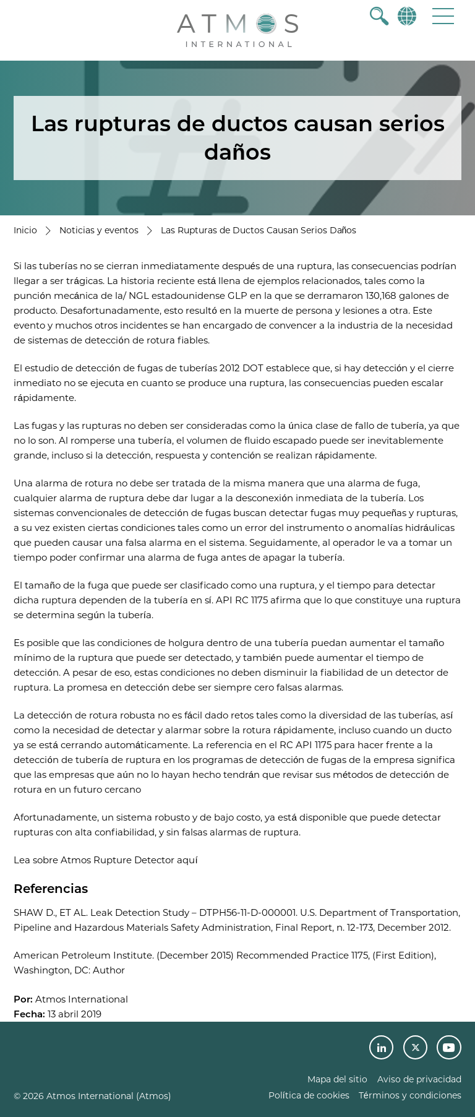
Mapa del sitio (337, 1079)
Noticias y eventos (99, 230)
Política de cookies (308, 1095)
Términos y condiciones (410, 1095)
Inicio (25, 230)
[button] (443, 15)
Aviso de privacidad (419, 1079)
